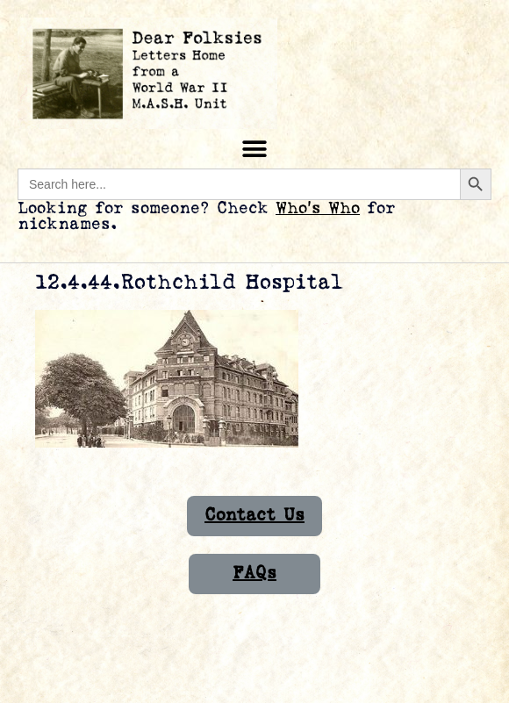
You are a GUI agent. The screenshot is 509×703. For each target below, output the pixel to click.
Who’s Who (318, 208)
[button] (255, 149)
